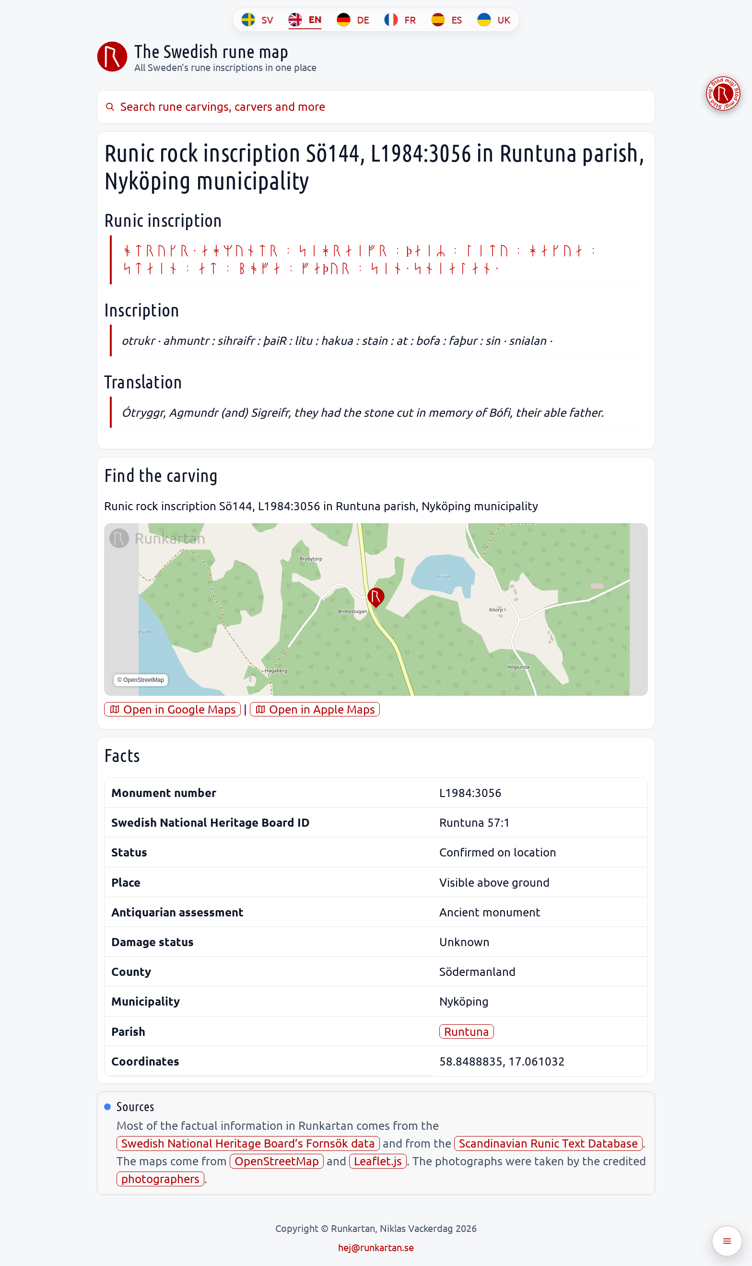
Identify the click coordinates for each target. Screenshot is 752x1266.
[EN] (305, 19)
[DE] (353, 19)
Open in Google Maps (172, 709)
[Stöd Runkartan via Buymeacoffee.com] (723, 93)
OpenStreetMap (277, 1161)
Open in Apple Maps (315, 709)
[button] (376, 598)
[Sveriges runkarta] (112, 56)
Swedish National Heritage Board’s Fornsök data (248, 1143)
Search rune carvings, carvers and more (214, 106)
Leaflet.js (378, 1161)
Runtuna (466, 1031)
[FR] (400, 19)
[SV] (257, 19)
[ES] (447, 19)
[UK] (494, 19)
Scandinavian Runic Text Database (548, 1143)
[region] (376, 609)
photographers (160, 1178)
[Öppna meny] (727, 1241)
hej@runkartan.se (376, 1247)
